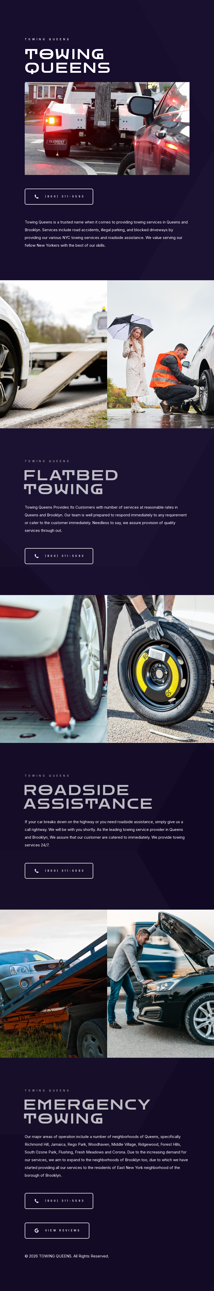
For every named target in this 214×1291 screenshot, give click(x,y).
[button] (59, 197)
